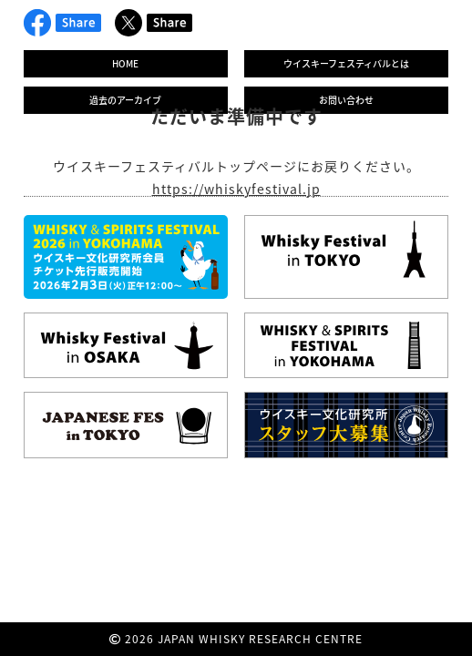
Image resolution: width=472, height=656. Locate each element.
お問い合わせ (346, 100)
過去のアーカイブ (125, 100)
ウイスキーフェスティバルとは (346, 63)
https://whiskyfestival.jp (236, 188)
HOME (125, 63)
